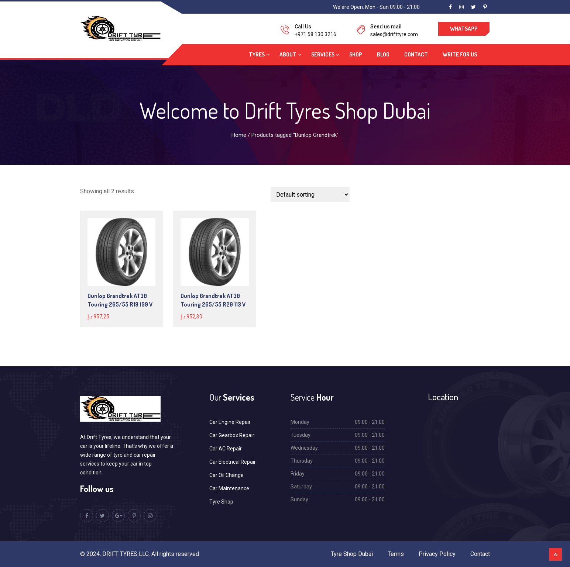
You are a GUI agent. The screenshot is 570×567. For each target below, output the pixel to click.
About (287, 54)
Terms (396, 553)
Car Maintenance (229, 488)
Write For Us (460, 54)
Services (322, 54)
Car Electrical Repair (232, 462)
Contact (416, 54)
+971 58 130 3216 (315, 34)
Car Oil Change (226, 475)
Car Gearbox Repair (231, 435)
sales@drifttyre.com (394, 34)
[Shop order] (310, 194)
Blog (383, 54)
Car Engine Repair (230, 422)
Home (238, 135)
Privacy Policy (437, 553)
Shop (355, 54)
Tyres (257, 54)
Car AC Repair (225, 449)
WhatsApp (464, 28)
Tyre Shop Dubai (352, 553)
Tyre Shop (221, 502)
